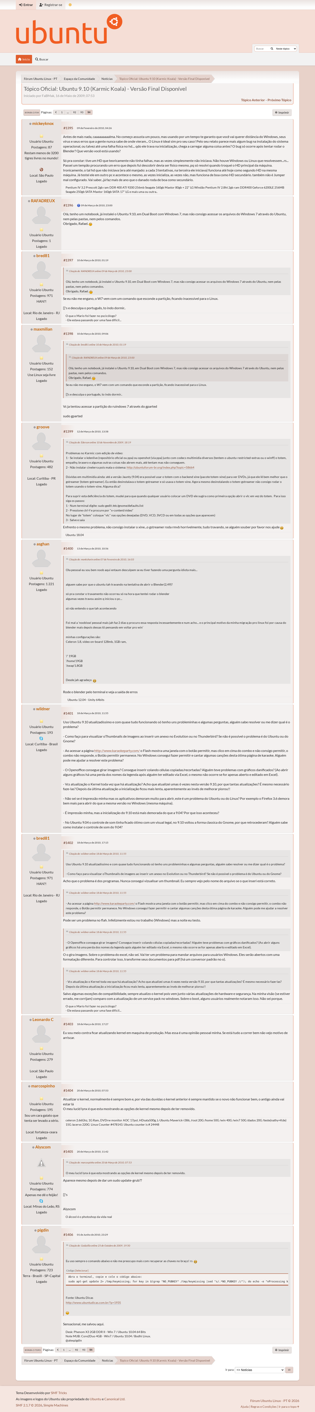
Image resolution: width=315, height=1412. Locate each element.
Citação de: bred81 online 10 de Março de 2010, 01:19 (97, 344)
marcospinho (43, 1085)
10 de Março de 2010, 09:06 (92, 333)
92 (74, 112)
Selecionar (82, 1270)
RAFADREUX (43, 200)
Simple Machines (55, 1405)
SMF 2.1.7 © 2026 (29, 1405)
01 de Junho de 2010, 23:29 (92, 1234)
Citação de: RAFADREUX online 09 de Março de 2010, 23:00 (100, 271)
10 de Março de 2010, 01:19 (92, 260)
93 (81, 112)
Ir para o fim (32, 112)
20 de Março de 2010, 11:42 (92, 1151)
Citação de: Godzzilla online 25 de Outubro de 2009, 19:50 (99, 1245)
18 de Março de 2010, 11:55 (92, 713)
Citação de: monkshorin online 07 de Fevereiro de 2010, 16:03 (101, 559)
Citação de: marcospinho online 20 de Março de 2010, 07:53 (100, 1162)
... (68, 112)
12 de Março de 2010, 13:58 (92, 431)
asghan (43, 543)
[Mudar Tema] (70, 5)
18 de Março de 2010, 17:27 (92, 1024)
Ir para (229, 1369)
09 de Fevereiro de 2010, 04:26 (94, 128)
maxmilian (43, 329)
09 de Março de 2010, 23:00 (96, 205)
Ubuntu (95, 1399)
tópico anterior (253, 100)
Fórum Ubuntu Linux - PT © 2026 (274, 1401)
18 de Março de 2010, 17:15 (92, 842)
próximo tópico (279, 100)
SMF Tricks (59, 1393)
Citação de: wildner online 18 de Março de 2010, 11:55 (97, 853)
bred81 (43, 255)
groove (43, 426)
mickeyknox (43, 123)
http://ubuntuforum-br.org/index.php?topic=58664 (160, 467)
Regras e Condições (264, 1406)
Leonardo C (43, 1019)
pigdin (43, 1229)
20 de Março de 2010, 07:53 (92, 1090)
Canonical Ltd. (114, 1399)
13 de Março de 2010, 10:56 (92, 548)
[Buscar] (272, 49)
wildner (43, 708)
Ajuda (245, 1406)
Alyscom (43, 1146)
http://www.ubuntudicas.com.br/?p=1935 (93, 1302)
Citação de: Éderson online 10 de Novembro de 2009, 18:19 (100, 442)
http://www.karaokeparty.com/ (117, 750)
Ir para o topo (33, 1350)
